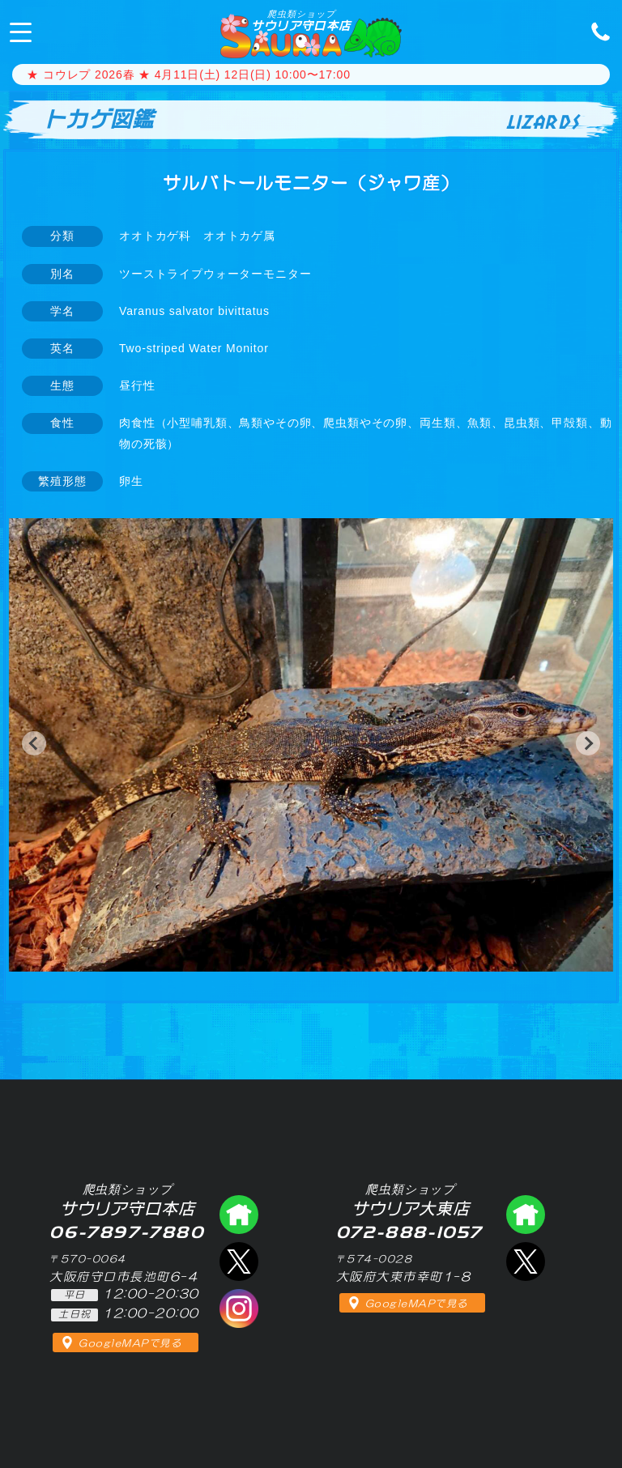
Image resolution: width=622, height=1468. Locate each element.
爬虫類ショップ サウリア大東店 (525, 1214)
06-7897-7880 (596, 31)
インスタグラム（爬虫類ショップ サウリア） (238, 1308)
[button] (34, 743)
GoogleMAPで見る (130, 1343)
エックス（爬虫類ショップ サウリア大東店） (525, 1261)
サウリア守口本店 (301, 20)
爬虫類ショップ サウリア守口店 (238, 1214)
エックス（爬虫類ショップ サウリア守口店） (238, 1261)
